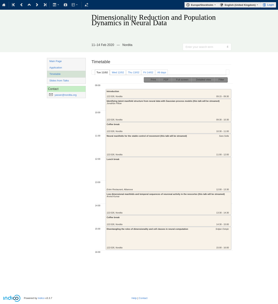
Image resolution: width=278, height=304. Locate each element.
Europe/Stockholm (202, 4)
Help (134, 298)
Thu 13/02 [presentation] (133, 72)
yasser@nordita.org (66, 94)
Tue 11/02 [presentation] (102, 72)
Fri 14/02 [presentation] (148, 72)
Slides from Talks (59, 80)
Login (270, 4)
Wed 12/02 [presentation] (118, 72)
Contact (143, 298)
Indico (41, 298)
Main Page (55, 61)
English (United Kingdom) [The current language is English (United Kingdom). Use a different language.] (240, 4)
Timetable (55, 74)
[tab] (102, 72)
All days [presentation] (161, 72)
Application (55, 67)
